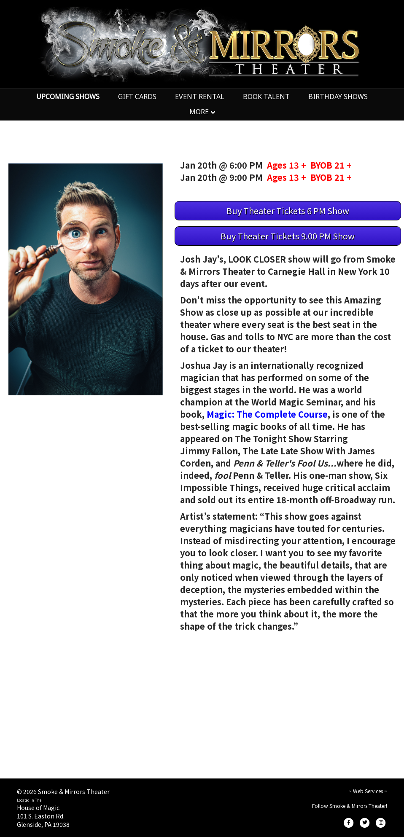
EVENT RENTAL (199, 96)
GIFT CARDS (137, 96)
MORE (199, 111)
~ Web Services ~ (368, 790)
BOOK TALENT (266, 96)
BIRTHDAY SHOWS (338, 96)
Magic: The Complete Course (267, 414)
